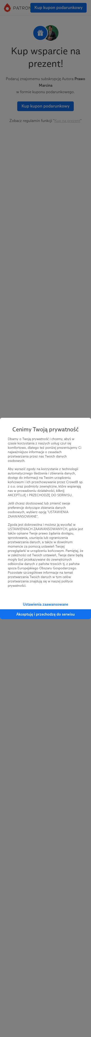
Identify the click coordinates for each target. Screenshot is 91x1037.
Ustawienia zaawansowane (45, 604)
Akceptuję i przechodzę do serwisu (45, 614)
